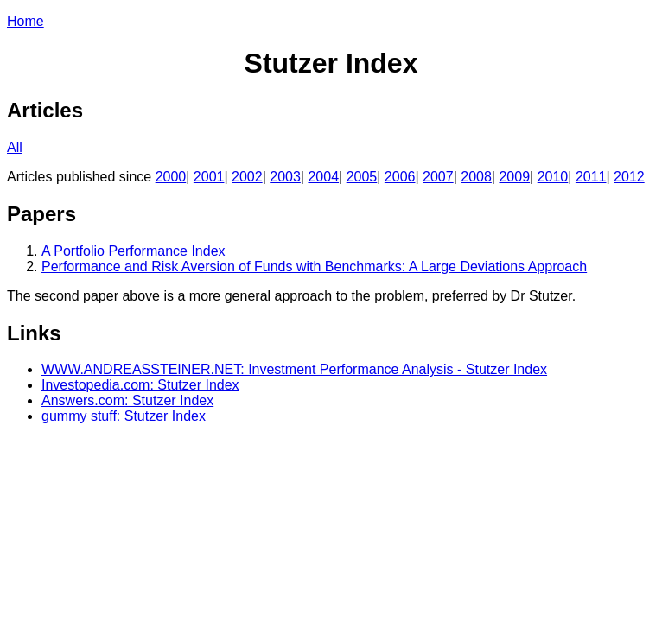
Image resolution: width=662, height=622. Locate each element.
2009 (514, 176)
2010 (553, 176)
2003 (285, 176)
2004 (323, 176)
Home (25, 21)
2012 (629, 176)
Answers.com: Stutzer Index (127, 400)
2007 (438, 176)
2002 (247, 176)
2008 (476, 176)
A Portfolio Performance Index (133, 251)
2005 (362, 176)
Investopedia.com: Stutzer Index (140, 385)
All (14, 147)
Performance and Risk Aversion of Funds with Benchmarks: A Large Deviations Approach (314, 266)
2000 (171, 176)
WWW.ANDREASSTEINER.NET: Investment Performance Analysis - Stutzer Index (294, 369)
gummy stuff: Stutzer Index (123, 416)
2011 (591, 176)
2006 (400, 176)
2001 (209, 176)
